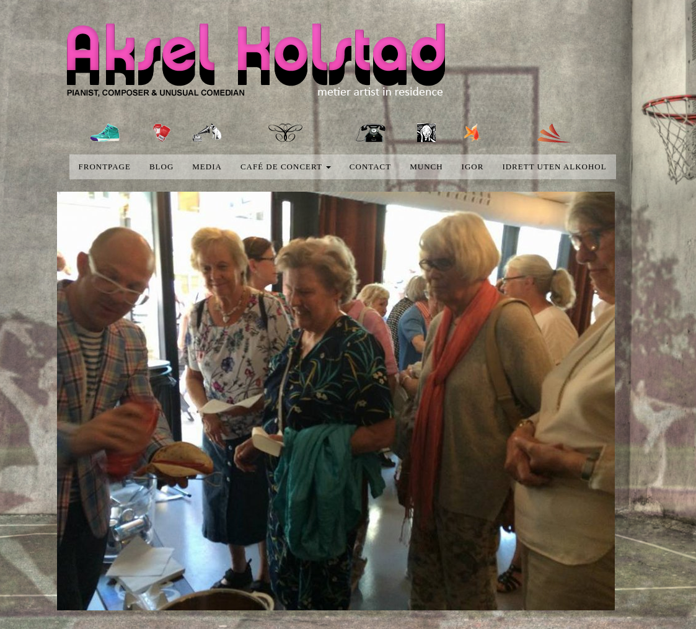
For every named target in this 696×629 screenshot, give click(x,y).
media (207, 166)
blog (161, 166)
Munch (426, 166)
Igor (473, 166)
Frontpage (105, 166)
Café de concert (285, 166)
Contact (370, 166)
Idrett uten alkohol (554, 166)
